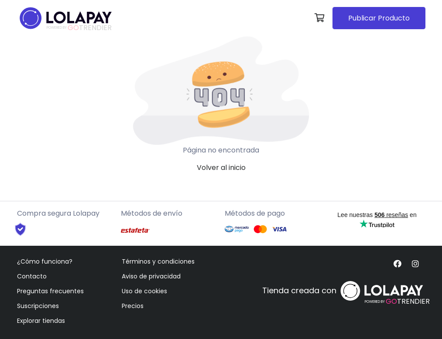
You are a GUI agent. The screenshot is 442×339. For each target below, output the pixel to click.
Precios (133, 306)
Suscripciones (38, 306)
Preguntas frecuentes (50, 291)
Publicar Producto (379, 18)
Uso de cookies (144, 291)
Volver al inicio (221, 168)
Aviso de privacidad (151, 276)
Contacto (32, 276)
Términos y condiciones (158, 261)
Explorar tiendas (41, 320)
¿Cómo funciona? (44, 261)
